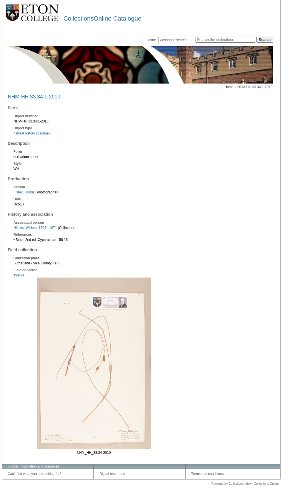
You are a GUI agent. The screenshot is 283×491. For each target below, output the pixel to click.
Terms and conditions (207, 474)
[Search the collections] (225, 40)
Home (151, 40)
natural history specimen (32, 133)
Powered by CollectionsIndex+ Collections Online (245, 483)
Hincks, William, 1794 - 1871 (35, 228)
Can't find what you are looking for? (34, 474)
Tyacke (18, 275)
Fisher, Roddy (24, 192)
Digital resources (112, 474)
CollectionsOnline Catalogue (102, 18)
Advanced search (173, 40)
